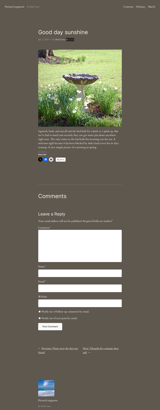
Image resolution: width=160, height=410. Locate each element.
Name (42, 266)
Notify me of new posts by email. (59, 318)
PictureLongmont (14, 6)
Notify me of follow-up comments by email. (65, 311)
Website (42, 296)
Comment (44, 227)
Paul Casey (60, 39)
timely (71, 39)
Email (42, 281)
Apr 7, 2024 (43, 39)
